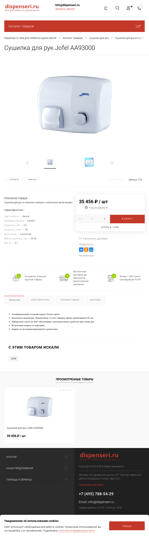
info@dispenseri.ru (67, 5)
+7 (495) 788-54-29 (96, 494)
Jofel (13, 358)
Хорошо (127, 526)
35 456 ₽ (16, 436)
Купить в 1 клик (110, 227)
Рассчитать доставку (93, 238)
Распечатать (86, 255)
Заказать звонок (65, 8)
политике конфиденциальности (76, 530)
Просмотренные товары (74, 379)
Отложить (14, 179)
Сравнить (32, 179)
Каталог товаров (74, 26)
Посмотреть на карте (91, 484)
